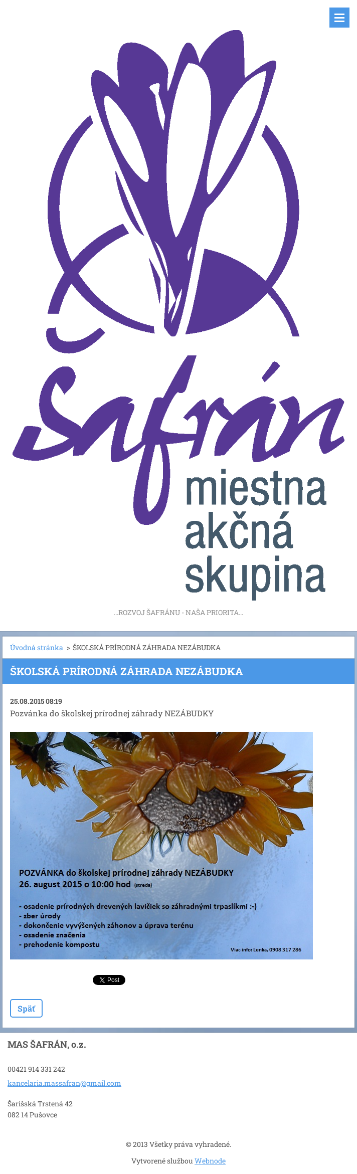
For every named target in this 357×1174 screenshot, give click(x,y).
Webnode (210, 1160)
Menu (339, 18)
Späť (26, 1008)
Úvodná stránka (36, 647)
